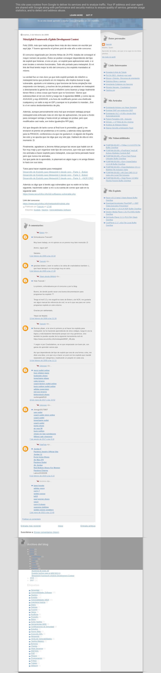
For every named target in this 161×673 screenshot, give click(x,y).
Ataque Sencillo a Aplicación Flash (119, 128)
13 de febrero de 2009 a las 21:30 (43, 318)
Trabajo (34, 663)
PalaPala (43, 444)
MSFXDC (35, 651)
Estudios (34, 629)
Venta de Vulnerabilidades (41, 639)
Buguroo (34, 644)
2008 (32, 578)
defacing (34, 666)
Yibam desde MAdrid (47, 276)
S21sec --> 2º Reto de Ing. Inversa (120, 122)
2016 (32, 549)
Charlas (34, 646)
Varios (33, 612)
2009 (32, 554)
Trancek (42, 261)
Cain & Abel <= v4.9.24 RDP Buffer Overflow (123, 209)
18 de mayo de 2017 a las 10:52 (42, 400)
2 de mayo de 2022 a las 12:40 (42, 512)
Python (34, 661)
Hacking (45, 210)
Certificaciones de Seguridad (42, 627)
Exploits (37, 210)
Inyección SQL (37, 634)
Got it (89, 15)
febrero (35, 568)
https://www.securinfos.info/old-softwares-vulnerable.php (49, 194)
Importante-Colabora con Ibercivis (119, 84)
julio (34, 561)
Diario (33, 605)
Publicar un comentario (31, 519)
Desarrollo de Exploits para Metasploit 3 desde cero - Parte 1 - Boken (55, 172)
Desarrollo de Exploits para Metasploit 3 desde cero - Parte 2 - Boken (55, 175)
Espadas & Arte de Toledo (116, 72)
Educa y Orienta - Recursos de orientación (123, 78)
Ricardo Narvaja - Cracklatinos (118, 87)
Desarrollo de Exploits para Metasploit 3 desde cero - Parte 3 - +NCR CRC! (58, 178)
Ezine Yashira (36, 622)
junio (34, 564)
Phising (34, 656)
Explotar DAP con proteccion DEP (119, 110)
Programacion (36, 658)
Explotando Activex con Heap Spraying (121, 107)
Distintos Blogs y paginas (116, 81)
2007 (32, 580)
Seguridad (35, 590)
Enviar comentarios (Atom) (46, 532)
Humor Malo (36, 631)
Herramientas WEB (39, 624)
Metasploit (35, 636)
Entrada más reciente (31, 526)
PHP (33, 653)
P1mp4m (34, 617)
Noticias (34, 607)
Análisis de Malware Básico (117, 125)
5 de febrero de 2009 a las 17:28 (43, 271)
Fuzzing (34, 610)
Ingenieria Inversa (38, 602)
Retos (33, 619)
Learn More (76, 15)
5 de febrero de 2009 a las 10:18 (43, 256)
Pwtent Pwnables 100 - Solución (119, 119)
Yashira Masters (37, 641)
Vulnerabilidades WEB (40, 600)
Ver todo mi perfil (109, 57)
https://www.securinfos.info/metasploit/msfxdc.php (46, 203)
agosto (35, 559)
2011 (32, 552)
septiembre (37, 556)
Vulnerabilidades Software (60, 210)
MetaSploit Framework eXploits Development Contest (53, 576)
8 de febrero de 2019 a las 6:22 (42, 476)
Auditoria (34, 614)
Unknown (43, 366)
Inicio (60, 526)
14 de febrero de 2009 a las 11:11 (43, 360)
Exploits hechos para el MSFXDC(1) (46, 573)
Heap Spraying (37, 648)
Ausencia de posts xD (40, 571)
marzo (35, 566)
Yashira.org (110, 90)
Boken (41, 233)
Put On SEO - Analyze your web (118, 75)
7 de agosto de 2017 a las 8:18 (42, 439)
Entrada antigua (87, 526)
